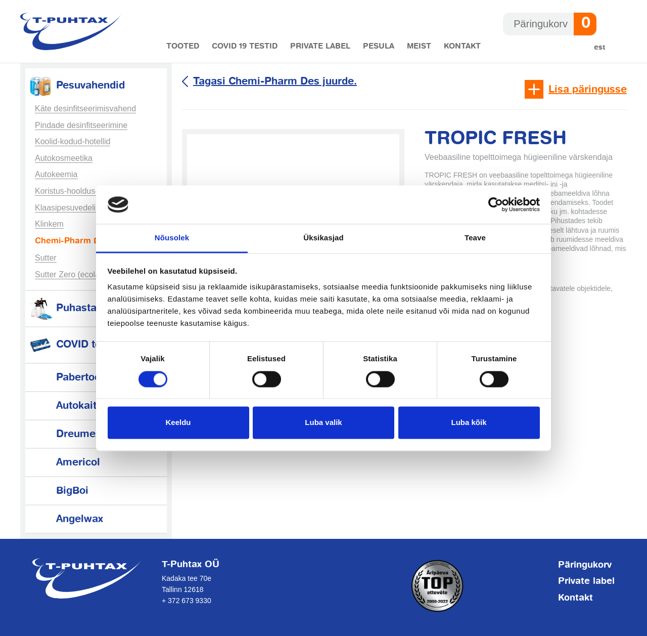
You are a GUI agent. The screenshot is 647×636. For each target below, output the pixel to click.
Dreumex (64, 434)
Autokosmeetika (64, 158)
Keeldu (178, 422)
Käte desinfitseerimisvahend (85, 108)
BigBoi (58, 491)
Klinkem (49, 224)
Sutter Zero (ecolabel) (74, 274)
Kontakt (462, 46)
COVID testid (73, 345)
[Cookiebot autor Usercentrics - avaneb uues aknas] (495, 204)
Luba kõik (468, 422)
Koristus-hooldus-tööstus (79, 191)
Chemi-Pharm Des (72, 241)
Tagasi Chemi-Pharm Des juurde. (275, 81)
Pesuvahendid (76, 85)
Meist (419, 46)
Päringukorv (585, 565)
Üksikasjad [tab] (323, 238)
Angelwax (65, 519)
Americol (64, 462)
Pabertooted (72, 377)
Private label (320, 46)
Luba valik (323, 422)
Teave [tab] (475, 238)
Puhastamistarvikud (91, 308)
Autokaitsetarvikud (88, 406)
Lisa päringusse (587, 89)
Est (600, 47)
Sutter (46, 257)
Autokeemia (56, 174)
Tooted (182, 46)
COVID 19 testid (245, 46)
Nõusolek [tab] (172, 238)
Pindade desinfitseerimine (81, 125)
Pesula (378, 46)
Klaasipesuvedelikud (72, 207)
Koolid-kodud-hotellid (72, 141)
